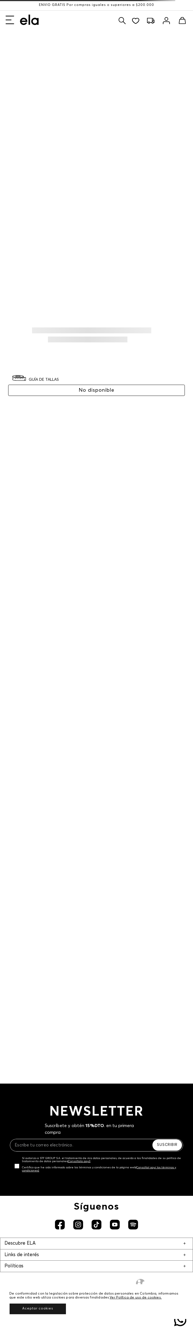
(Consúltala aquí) (79, 1161)
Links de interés (22, 1254)
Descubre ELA (20, 1243)
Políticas (14, 1266)
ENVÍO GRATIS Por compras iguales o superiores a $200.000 (96, 5)
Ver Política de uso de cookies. (136, 1297)
